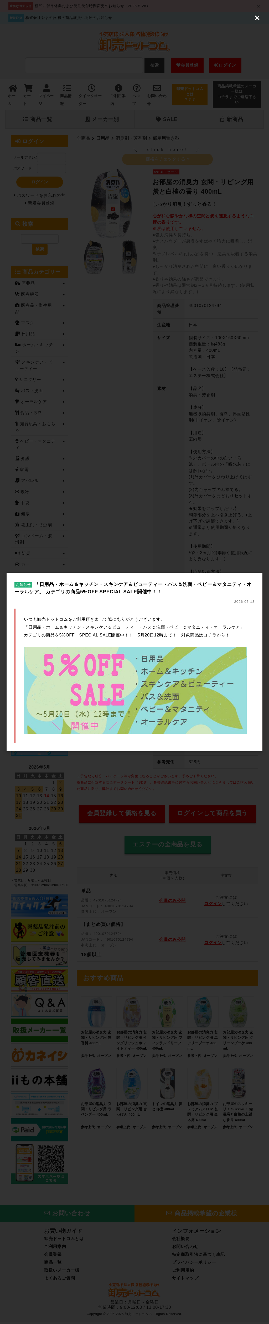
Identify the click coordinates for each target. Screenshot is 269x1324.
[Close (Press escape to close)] (257, 11)
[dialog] (134, 662)
